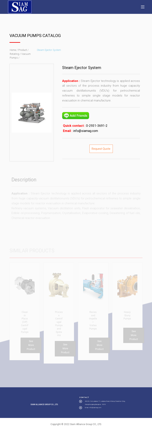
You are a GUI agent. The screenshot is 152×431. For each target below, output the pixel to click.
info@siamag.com (85, 131)
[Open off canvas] (142, 7)
